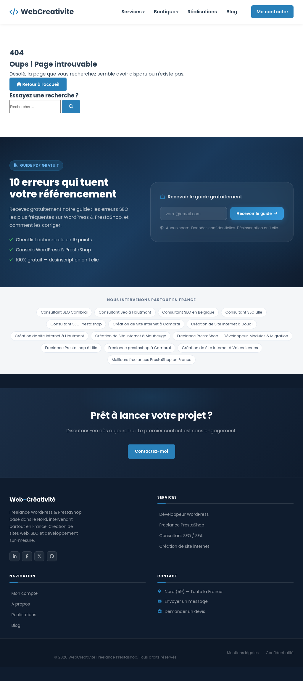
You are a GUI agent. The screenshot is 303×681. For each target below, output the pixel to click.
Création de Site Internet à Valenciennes (220, 347)
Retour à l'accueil (38, 84)
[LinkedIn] (14, 556)
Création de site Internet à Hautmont (49, 335)
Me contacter (273, 11)
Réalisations (202, 11)
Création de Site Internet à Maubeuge (130, 335)
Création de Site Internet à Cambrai (146, 324)
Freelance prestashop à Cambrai (139, 347)
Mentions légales (243, 652)
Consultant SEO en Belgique (188, 312)
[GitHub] (52, 556)
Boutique (164, 11)
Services (132, 11)
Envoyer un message (186, 601)
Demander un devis (185, 611)
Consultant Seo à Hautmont (125, 312)
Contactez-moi (151, 451)
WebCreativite (41, 12)
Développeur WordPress (184, 514)
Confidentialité (280, 652)
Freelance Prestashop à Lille (71, 347)
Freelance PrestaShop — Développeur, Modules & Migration (232, 335)
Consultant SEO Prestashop (76, 324)
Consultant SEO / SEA (180, 536)
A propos (20, 604)
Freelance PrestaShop (181, 525)
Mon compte (24, 593)
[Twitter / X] (39, 556)
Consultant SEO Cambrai (64, 312)
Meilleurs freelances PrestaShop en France (151, 359)
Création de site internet (184, 546)
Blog (231, 11)
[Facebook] (27, 556)
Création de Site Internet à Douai (222, 324)
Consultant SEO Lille (243, 312)
